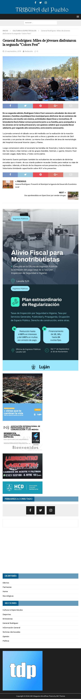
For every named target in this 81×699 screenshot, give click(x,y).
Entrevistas (8, 618)
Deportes (7, 614)
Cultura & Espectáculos (13, 609)
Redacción (29, 51)
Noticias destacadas (11, 631)
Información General (11, 627)
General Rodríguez (10, 623)
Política (6, 640)
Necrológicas (8, 595)
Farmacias (7, 587)
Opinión (6, 636)
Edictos (6, 582)
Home (5, 591)
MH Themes (60, 696)
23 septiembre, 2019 (13, 51)
